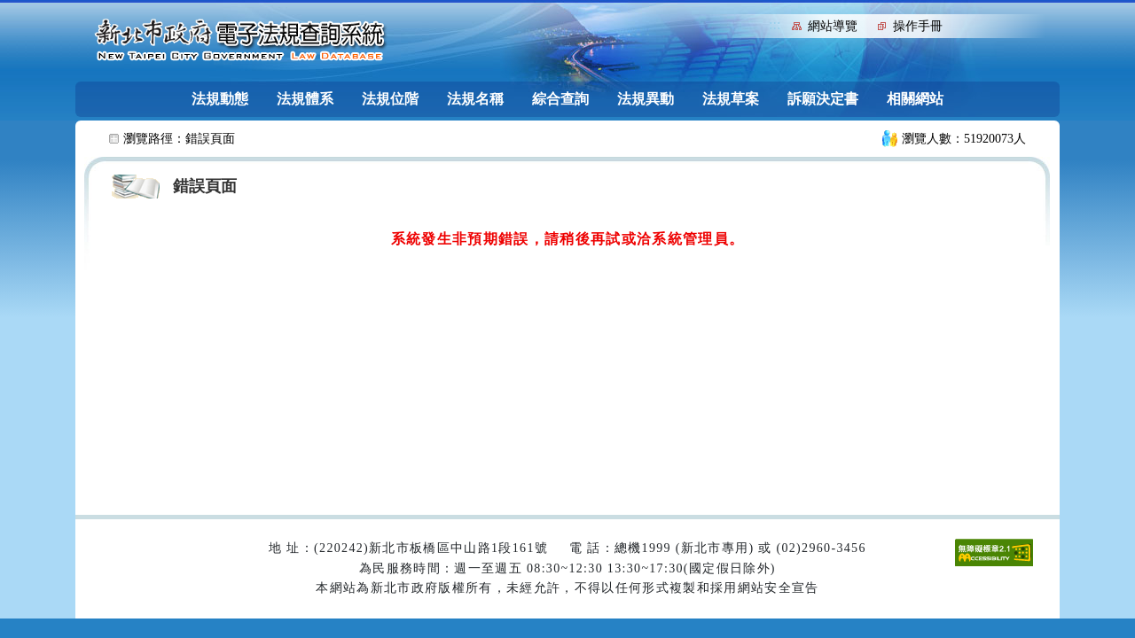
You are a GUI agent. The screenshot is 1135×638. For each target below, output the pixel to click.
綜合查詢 (560, 98)
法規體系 (305, 98)
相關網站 (915, 98)
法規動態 (220, 98)
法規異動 (645, 98)
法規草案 (730, 98)
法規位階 (390, 98)
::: (774, 24)
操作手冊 (918, 26)
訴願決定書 (822, 98)
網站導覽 (832, 26)
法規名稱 (475, 98)
